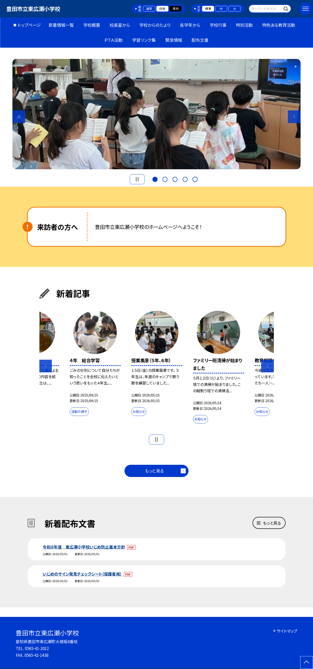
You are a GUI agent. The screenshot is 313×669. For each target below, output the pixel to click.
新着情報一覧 (61, 25)
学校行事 (218, 25)
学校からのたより (154, 25)
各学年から (190, 25)
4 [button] (185, 179)
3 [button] (175, 179)
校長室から (119, 25)
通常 (149, 8)
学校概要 (91, 25)
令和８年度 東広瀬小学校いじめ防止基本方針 (84, 547)
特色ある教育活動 (278, 25)
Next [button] (294, 117)
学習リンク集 (144, 40)
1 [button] (154, 179)
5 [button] (194, 179)
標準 (208, 8)
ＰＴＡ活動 (114, 40)
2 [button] (164, 179)
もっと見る (154, 471)
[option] (156, 114)
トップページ (29, 25)
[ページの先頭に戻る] (306, 662)
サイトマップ (287, 631)
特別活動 (244, 25)
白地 (162, 8)
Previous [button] (18, 117)
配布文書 (200, 40)
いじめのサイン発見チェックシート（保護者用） (83, 574)
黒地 (176, 8)
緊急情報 (173, 40)
